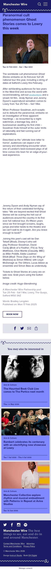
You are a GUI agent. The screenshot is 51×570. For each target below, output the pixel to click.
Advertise (31, 543)
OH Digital (32, 555)
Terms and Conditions (12, 546)
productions (35, 94)
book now (12, 314)
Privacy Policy (29, 546)
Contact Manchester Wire (14, 543)
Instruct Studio (16, 555)
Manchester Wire (15, 4)
